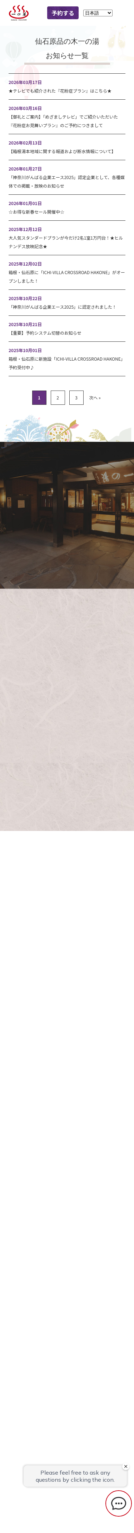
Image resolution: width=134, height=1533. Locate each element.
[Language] (98, 13)
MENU (121, 12)
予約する (62, 13)
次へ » (94, 397)
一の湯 (22, 13)
